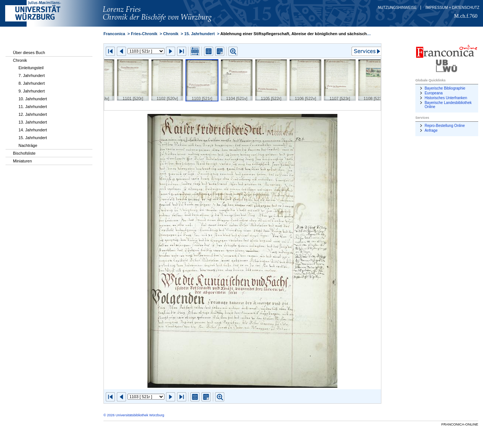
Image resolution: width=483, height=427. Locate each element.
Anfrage (431, 130)
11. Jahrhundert (32, 106)
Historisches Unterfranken (446, 98)
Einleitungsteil (31, 67)
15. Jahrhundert (32, 137)
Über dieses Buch (29, 52)
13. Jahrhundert (32, 122)
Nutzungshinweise (397, 8)
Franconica (114, 33)
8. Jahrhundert (31, 83)
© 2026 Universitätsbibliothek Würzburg (133, 415)
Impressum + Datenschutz (452, 8)
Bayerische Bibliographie (445, 88)
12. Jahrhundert (32, 114)
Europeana (434, 93)
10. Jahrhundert (32, 99)
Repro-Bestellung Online (445, 126)
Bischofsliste (24, 153)
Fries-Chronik (144, 33)
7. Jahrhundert (31, 75)
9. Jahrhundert (31, 91)
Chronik (20, 60)
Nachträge (27, 145)
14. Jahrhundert (32, 130)
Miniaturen (22, 161)
